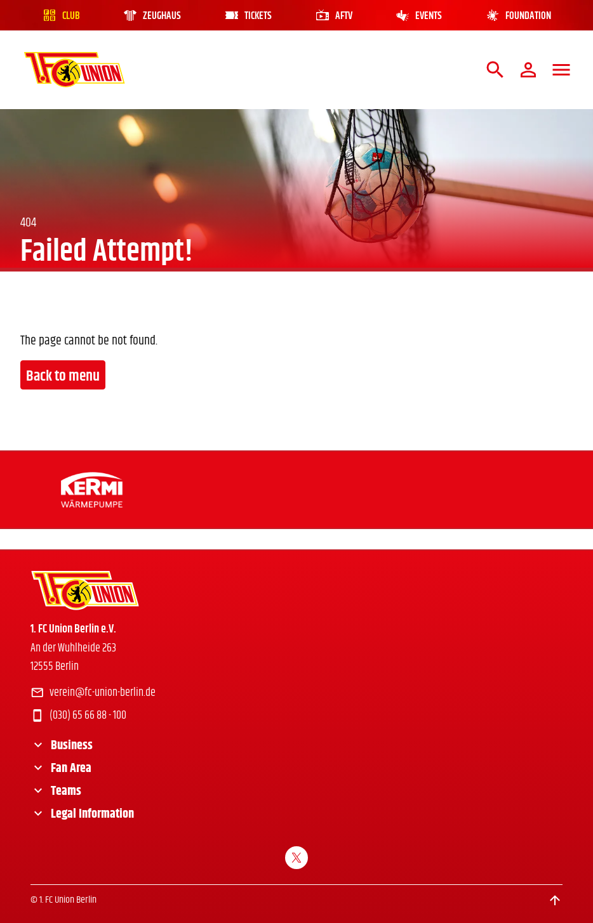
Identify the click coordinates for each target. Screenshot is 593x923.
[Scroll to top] (555, 900)
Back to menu (63, 376)
